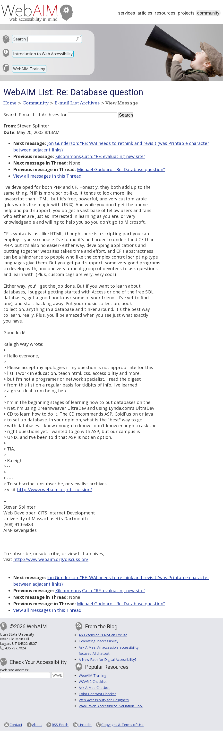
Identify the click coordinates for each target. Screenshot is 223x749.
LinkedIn (85, 724)
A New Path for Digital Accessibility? (108, 659)
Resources (165, 13)
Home (10, 103)
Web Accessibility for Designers (104, 700)
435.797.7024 (15, 648)
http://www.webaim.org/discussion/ (54, 489)
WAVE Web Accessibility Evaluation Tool (111, 706)
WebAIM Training (29, 68)
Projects (186, 13)
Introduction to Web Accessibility (43, 53)
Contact (15, 724)
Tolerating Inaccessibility (98, 641)
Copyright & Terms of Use (122, 724)
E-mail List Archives (77, 103)
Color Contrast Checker (97, 694)
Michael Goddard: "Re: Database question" (121, 169)
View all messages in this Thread (47, 176)
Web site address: (14, 670)
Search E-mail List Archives (31, 115)
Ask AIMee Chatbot (94, 687)
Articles (144, 13)
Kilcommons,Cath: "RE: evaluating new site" (100, 156)
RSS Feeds (60, 724)
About (37, 724)
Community (208, 13)
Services (126, 13)
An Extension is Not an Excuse (103, 635)
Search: (19, 39)
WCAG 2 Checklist (93, 681)
